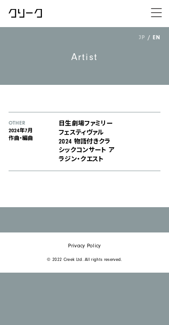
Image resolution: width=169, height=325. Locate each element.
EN (156, 37)
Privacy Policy (84, 246)
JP (142, 37)
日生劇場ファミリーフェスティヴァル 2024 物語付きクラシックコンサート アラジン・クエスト (86, 141)
